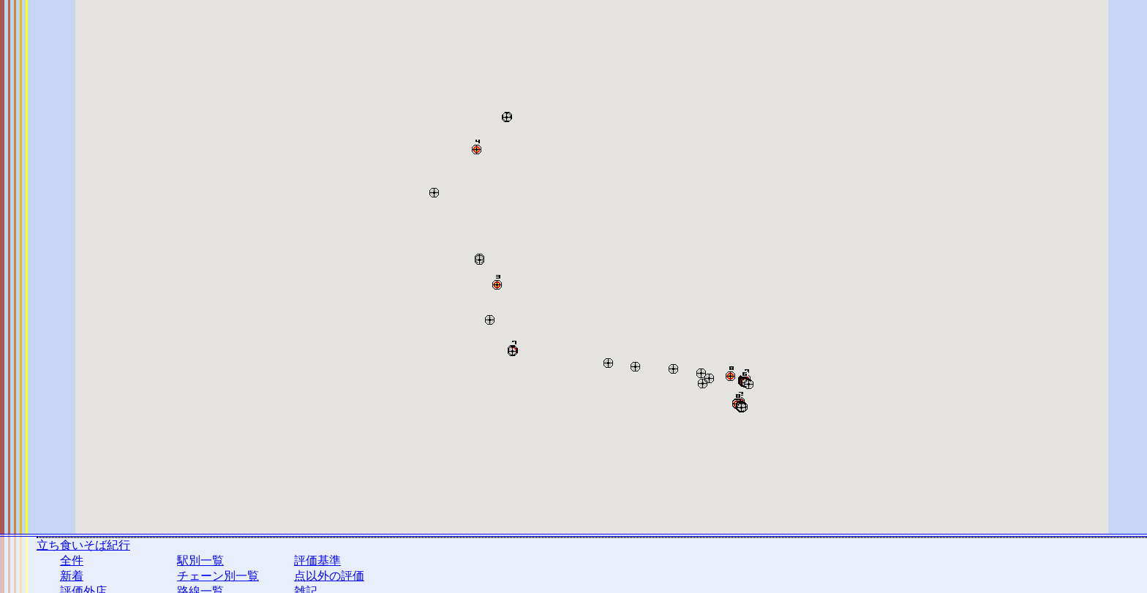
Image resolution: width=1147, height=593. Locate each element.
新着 (71, 576)
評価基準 (317, 560)
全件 (71, 560)
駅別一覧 (200, 560)
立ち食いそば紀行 (83, 545)
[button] (506, 114)
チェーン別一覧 (218, 576)
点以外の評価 (329, 576)
